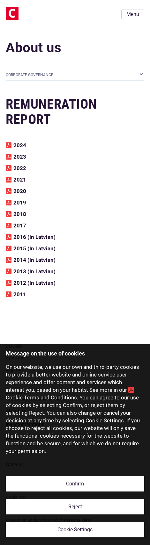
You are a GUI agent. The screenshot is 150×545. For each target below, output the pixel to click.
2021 (19, 179)
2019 (19, 202)
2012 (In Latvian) (34, 283)
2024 (19, 145)
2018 (19, 214)
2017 (19, 225)
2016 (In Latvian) (34, 237)
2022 (19, 168)
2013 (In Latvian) (34, 271)
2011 (19, 294)
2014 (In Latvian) (34, 260)
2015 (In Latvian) (34, 248)
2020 (19, 191)
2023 (19, 157)
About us (34, 47)
